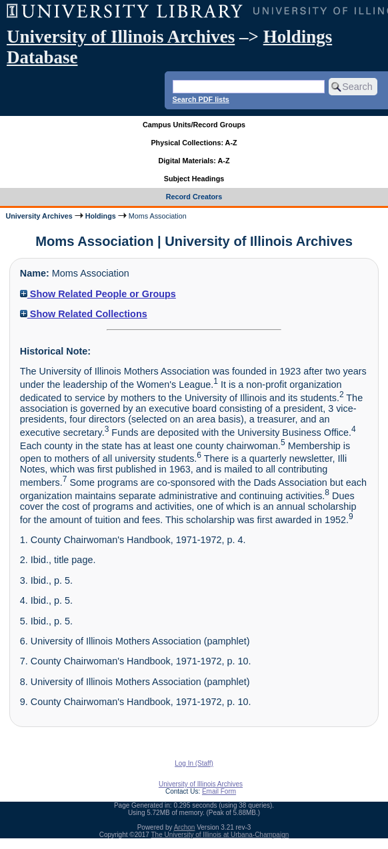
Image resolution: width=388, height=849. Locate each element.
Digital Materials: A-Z (194, 161)
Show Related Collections (83, 314)
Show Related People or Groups (98, 294)
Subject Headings (194, 179)
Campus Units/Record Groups (194, 125)
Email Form (219, 791)
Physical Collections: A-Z (194, 143)
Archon (184, 827)
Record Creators (194, 197)
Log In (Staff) (194, 763)
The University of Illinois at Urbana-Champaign (220, 834)
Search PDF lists (201, 99)
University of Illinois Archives (121, 37)
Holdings (100, 216)
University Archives (38, 216)
